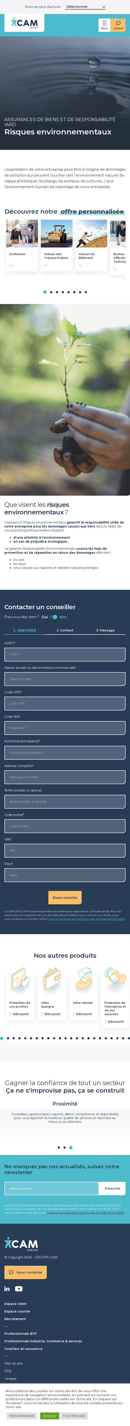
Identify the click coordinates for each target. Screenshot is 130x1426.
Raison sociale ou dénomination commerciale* (65, 676)
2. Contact (65, 630)
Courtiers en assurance (23, 1349)
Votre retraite (83, 1002)
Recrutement (15, 1319)
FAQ (7, 1371)
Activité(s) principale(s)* (65, 749)
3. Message (105, 630)
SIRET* (65, 651)
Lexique (10, 1379)
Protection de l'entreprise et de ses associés (115, 1008)
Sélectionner (77, 7)
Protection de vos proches (20, 1004)
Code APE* (65, 700)
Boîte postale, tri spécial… (65, 799)
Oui (44, 617)
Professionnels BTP (20, 1334)
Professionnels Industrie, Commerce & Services (43, 1341)
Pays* (65, 872)
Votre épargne (48, 1004)
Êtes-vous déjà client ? (21, 617)
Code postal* (65, 823)
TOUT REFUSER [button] (74, 1416)
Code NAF (65, 725)
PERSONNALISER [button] (21, 1416)
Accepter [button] (50, 1416)
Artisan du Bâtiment (87, 256)
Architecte (17, 254)
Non (63, 617)
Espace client (15, 1304)
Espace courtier (17, 1311)
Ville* (65, 848)
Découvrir (19, 1014)
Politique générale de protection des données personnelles (85, 919)
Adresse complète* (65, 774)
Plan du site (13, 1363)
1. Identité (24, 630)
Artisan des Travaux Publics (56, 256)
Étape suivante (65, 898)
